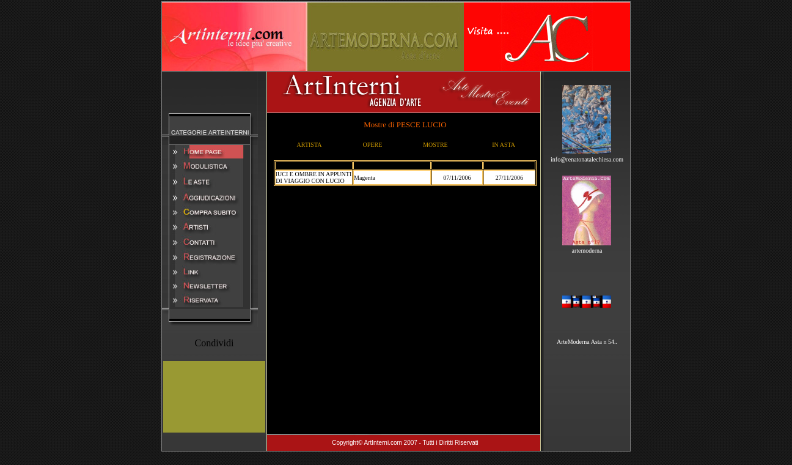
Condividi (213, 343)
